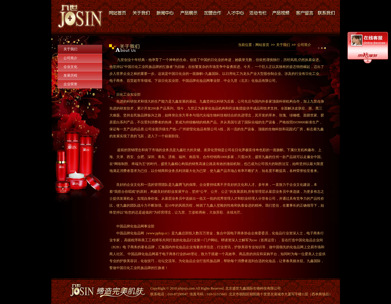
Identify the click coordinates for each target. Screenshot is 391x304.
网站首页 (262, 45)
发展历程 (70, 75)
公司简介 (70, 58)
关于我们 (70, 49)
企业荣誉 (70, 84)
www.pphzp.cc (157, 233)
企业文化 (70, 67)
